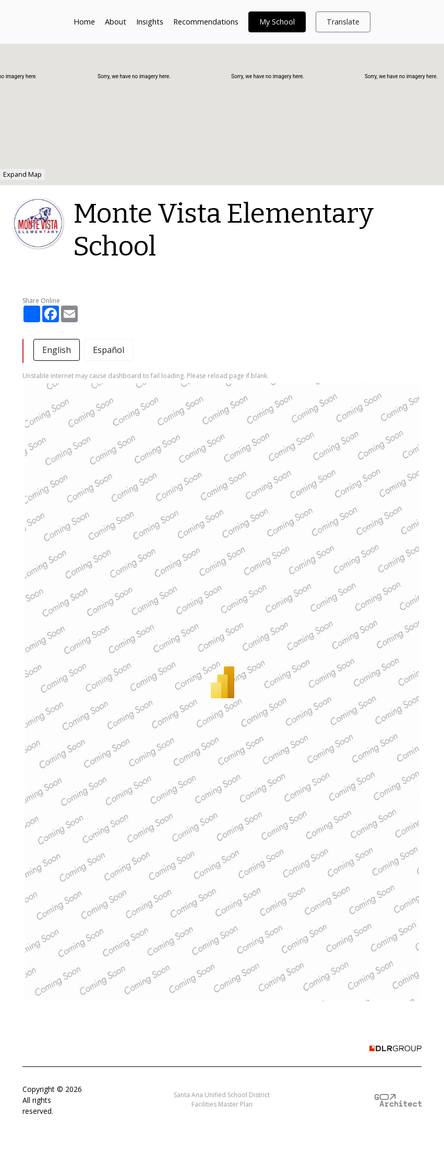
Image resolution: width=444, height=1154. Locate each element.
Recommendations (205, 22)
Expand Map (22, 174)
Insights (149, 22)
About (115, 22)
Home (84, 22)
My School (277, 22)
